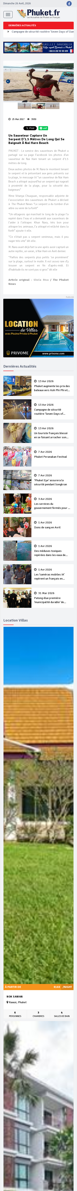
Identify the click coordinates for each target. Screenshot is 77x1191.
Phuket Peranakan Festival (52, 454)
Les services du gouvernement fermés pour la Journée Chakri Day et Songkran (52, 503)
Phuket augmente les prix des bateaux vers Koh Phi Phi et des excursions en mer (52, 386)
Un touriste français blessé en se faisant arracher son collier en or (52, 433)
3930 (31, 119)
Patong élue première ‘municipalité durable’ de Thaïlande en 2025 (52, 598)
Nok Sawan (15, 996)
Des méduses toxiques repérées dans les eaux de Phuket (52, 551)
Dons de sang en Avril (52, 525)
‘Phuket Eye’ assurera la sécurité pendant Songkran (52, 480)
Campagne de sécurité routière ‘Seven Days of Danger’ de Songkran (52, 409)
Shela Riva (40, 280)
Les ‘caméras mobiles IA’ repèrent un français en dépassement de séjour (52, 574)
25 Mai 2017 (16, 119)
